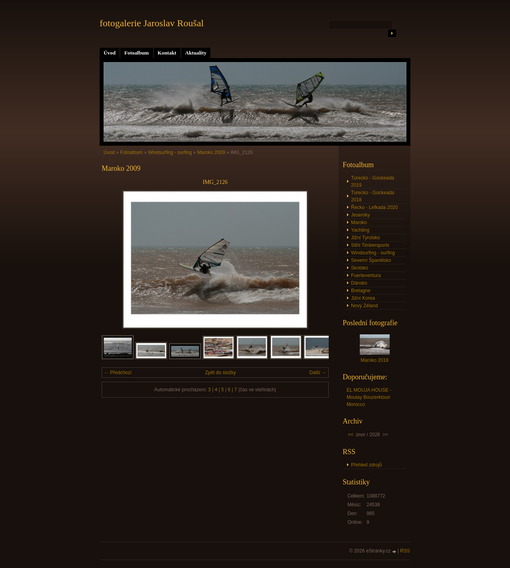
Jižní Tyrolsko (365, 237)
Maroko (359, 222)
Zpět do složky (220, 372)
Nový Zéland (364, 305)
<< (350, 434)
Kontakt (167, 53)
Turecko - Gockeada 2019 (372, 181)
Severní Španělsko (371, 260)
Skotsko (359, 268)
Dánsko (359, 283)
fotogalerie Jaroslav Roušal (152, 23)
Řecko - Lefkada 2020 (374, 207)
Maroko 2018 (374, 360)
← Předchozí (117, 372)
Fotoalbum (136, 53)
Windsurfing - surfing (170, 152)
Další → (317, 372)
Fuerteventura (366, 275)
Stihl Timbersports (370, 245)
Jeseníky (360, 215)
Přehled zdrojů (366, 465)
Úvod (110, 53)
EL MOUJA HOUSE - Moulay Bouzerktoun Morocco (369, 397)
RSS (405, 551)
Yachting (360, 230)
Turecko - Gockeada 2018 (372, 196)
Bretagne (361, 290)
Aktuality (196, 53)
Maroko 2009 (211, 152)
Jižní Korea (363, 298)
